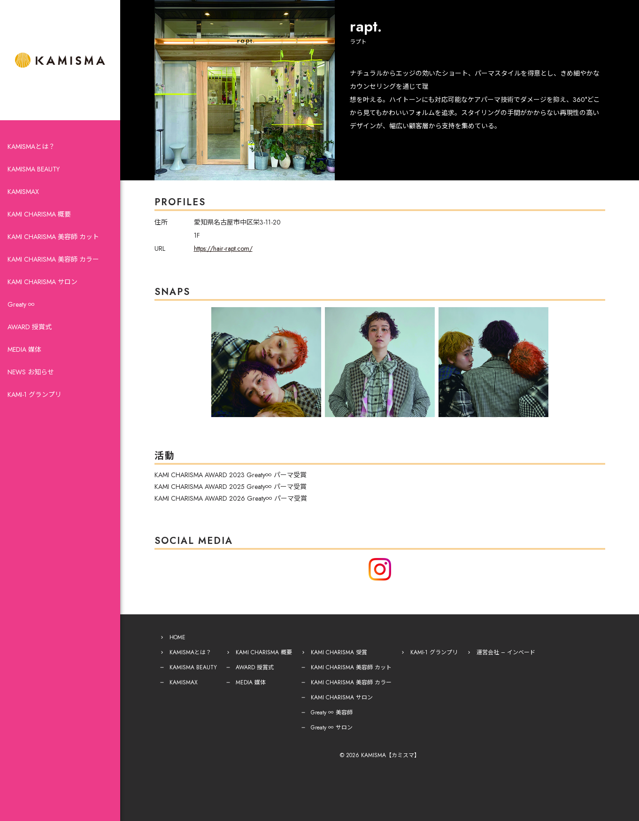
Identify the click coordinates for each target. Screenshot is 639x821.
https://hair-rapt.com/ (223, 248)
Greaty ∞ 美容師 (332, 712)
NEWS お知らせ (31, 372)
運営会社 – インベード (506, 652)
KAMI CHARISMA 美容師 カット (53, 236)
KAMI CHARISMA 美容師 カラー (53, 259)
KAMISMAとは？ (31, 146)
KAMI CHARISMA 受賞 (339, 652)
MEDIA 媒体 (24, 349)
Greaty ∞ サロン (332, 727)
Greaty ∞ (21, 304)
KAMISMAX (23, 191)
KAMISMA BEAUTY (34, 169)
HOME (177, 637)
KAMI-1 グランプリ (35, 394)
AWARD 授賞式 (30, 327)
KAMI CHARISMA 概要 (39, 214)
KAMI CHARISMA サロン (42, 282)
